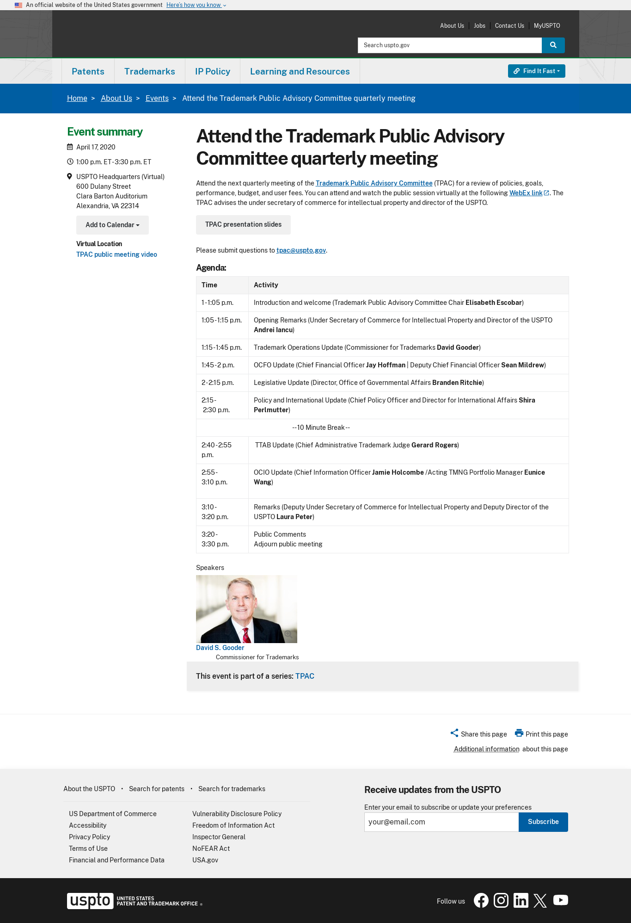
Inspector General (218, 837)
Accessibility (87, 825)
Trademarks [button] (149, 71)
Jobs (479, 25)
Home (77, 98)
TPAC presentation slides (243, 224)
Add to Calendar (111, 226)
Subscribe (543, 821)
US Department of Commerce (113, 814)
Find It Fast (534, 71)
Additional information (487, 749)
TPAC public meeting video (116, 254)
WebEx (529, 193)
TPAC (304, 676)
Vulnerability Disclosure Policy (237, 814)
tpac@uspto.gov (301, 250)
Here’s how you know (196, 5)
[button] (478, 735)
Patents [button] (88, 71)
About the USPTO (89, 789)
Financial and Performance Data (117, 860)
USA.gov (205, 860)
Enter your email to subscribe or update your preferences (448, 807)
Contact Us (509, 25)
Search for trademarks (231, 789)
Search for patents (156, 789)
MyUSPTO (547, 25)
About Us (452, 25)
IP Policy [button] (212, 71)
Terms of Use (88, 848)
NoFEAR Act (211, 848)
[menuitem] (88, 71)
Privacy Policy (89, 837)
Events (157, 98)
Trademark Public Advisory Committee (374, 183)
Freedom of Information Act (233, 825)
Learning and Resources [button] (300, 71)
